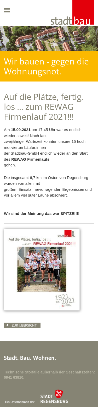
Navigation (18, 10)
